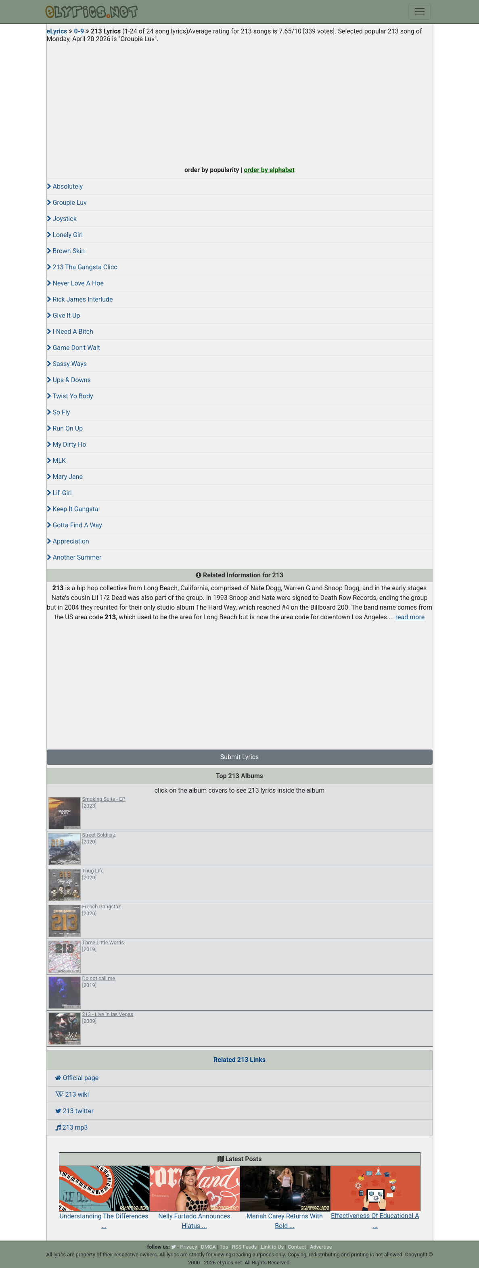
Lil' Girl (59, 493)
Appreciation (68, 541)
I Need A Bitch (70, 331)
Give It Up (63, 315)
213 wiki (72, 1094)
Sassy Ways (67, 364)
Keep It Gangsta (72, 509)
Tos (224, 1247)
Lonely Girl (65, 235)
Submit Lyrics (239, 757)
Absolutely (65, 186)
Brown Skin (66, 251)
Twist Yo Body (70, 396)
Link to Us (272, 1247)
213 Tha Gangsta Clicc (82, 267)
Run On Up (65, 428)
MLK (56, 460)
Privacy (188, 1247)
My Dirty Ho (66, 444)
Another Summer (74, 557)
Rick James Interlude (80, 299)
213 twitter (74, 1111)
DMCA (208, 1247)
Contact (297, 1247)
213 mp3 (71, 1127)
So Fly (58, 412)
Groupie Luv (67, 202)
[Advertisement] (240, 102)
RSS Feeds (244, 1247)
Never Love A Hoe (75, 283)
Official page (77, 1078)
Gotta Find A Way (74, 525)
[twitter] (173, 1247)
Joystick (62, 219)
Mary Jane (65, 477)
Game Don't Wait (73, 348)
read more (410, 617)
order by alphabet (269, 170)
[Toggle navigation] (419, 12)
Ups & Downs (69, 380)
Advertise (321, 1247)
